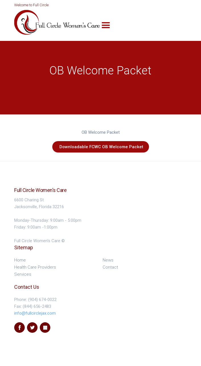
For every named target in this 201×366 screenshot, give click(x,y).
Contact (110, 267)
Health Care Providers (35, 267)
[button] (106, 25)
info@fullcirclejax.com (35, 313)
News (108, 260)
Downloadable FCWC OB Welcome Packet (101, 146)
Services (22, 274)
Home (20, 260)
